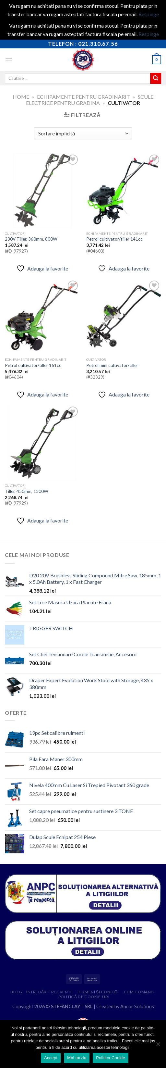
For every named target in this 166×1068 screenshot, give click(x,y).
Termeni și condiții (98, 991)
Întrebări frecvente (49, 991)
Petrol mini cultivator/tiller (112, 365)
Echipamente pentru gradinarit (83, 97)
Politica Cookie (110, 1057)
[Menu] (9, 60)
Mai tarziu (76, 1057)
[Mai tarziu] (158, 1046)
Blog (16, 991)
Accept (50, 1057)
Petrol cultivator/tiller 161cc (33, 365)
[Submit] (155, 78)
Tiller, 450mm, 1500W (26, 491)
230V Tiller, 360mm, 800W (31, 239)
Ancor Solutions (137, 1006)
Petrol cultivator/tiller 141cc (114, 239)
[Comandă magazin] (83, 133)
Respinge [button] (148, 14)
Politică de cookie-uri (84, 996)
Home (21, 97)
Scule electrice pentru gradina (89, 100)
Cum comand (139, 991)
